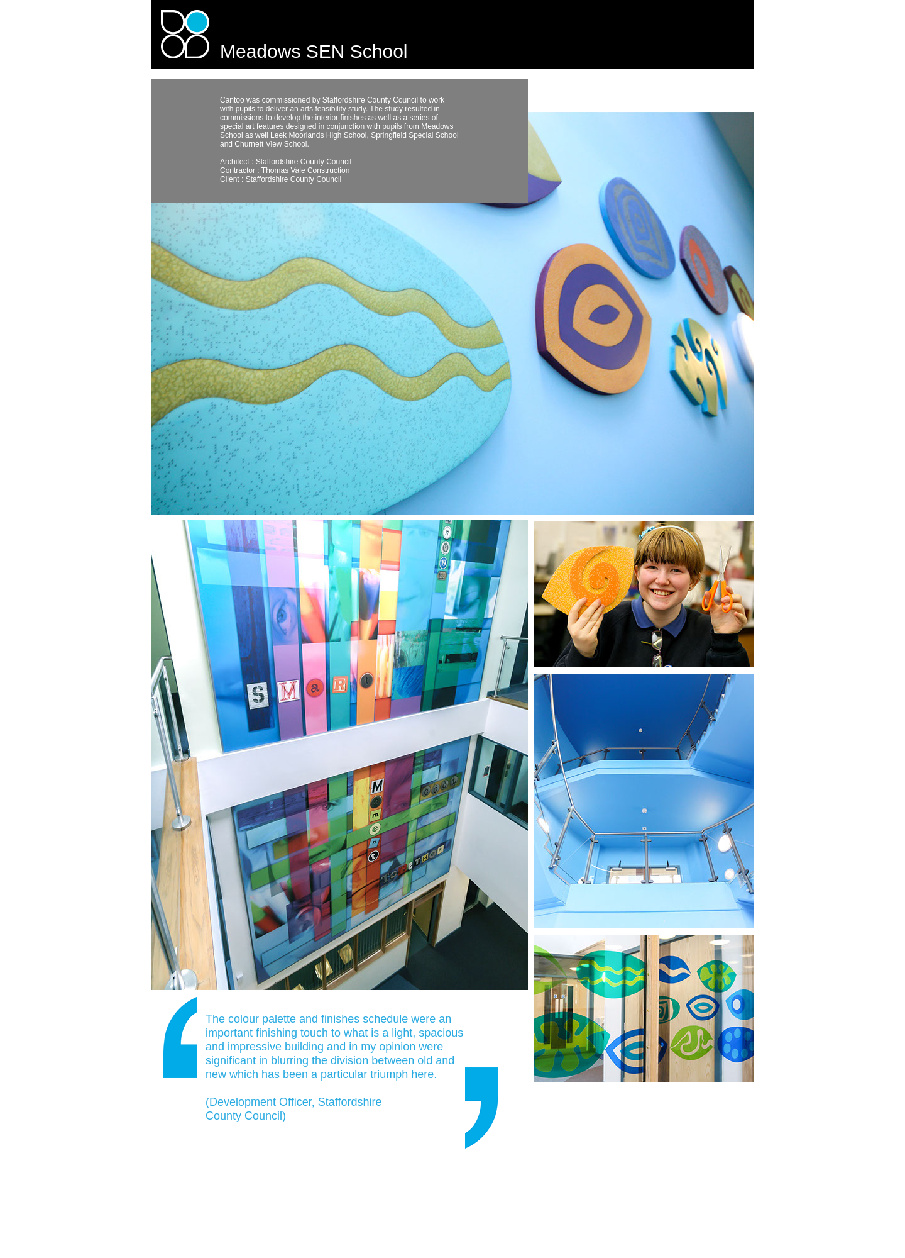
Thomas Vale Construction (305, 170)
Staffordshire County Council (304, 161)
